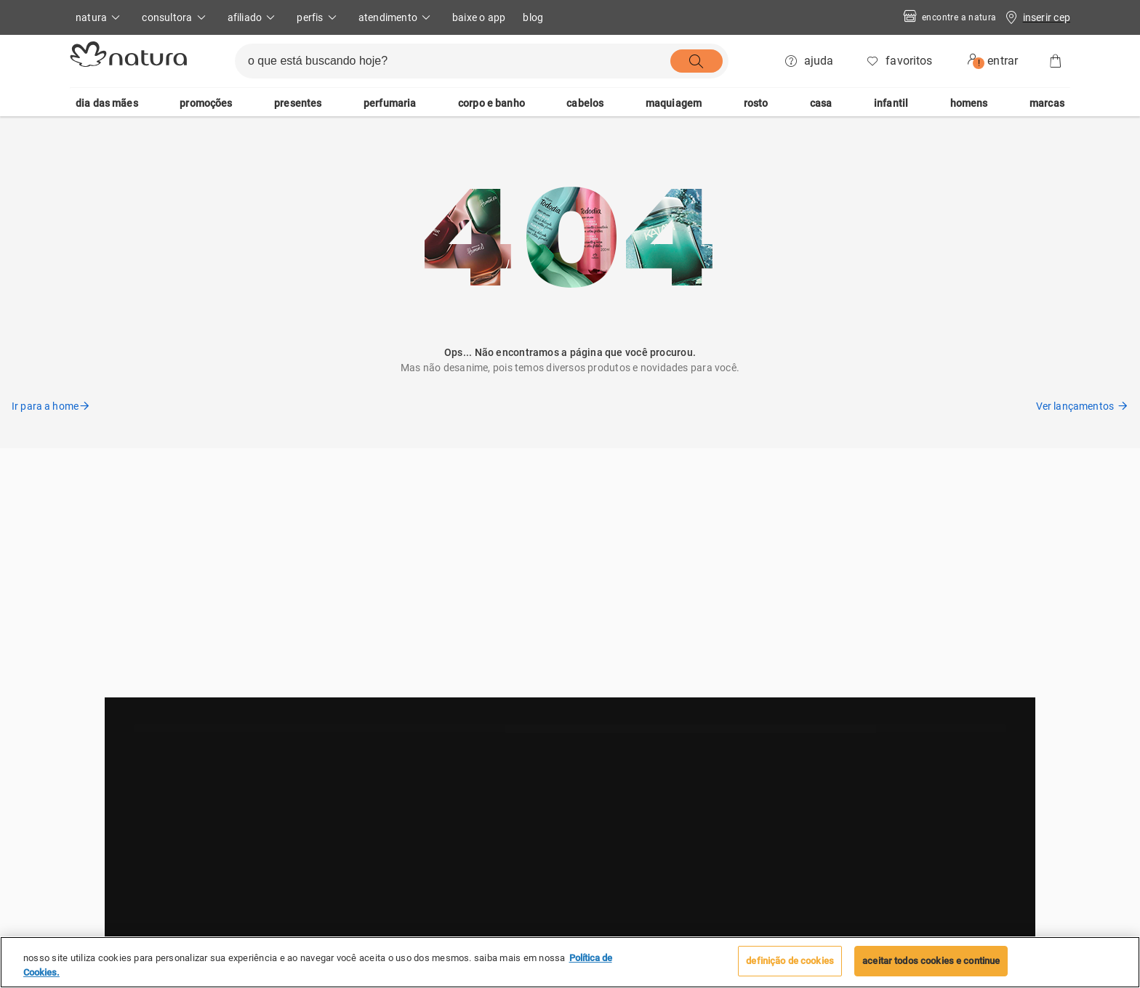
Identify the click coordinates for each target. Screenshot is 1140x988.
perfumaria (390, 103)
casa (821, 103)
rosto (756, 103)
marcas (1046, 103)
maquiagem (674, 103)
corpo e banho (491, 103)
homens (969, 103)
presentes (297, 103)
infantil (891, 103)
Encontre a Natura (949, 17)
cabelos (584, 103)
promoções (206, 103)
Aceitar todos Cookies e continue (931, 960)
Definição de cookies (790, 960)
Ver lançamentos (1082, 406)
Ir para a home (51, 406)
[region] (570, 962)
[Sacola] (1055, 61)
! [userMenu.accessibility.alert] (979, 63)
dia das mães (107, 103)
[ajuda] (810, 61)
